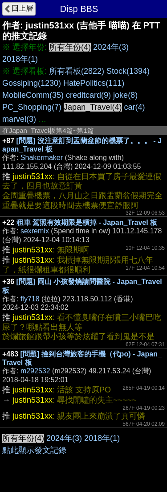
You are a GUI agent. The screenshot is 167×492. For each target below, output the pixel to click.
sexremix (34, 231)
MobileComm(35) (33, 95)
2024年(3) (111, 47)
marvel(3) (19, 119)
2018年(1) (20, 59)
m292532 (35, 371)
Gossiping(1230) (31, 83)
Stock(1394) (128, 71)
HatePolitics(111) (93, 83)
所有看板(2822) (76, 71)
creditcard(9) (88, 95)
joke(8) (125, 95)
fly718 (30, 299)
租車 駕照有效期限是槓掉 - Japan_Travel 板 (87, 222)
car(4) (134, 107)
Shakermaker (41, 157)
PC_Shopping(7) (31, 107)
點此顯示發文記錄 (34, 450)
